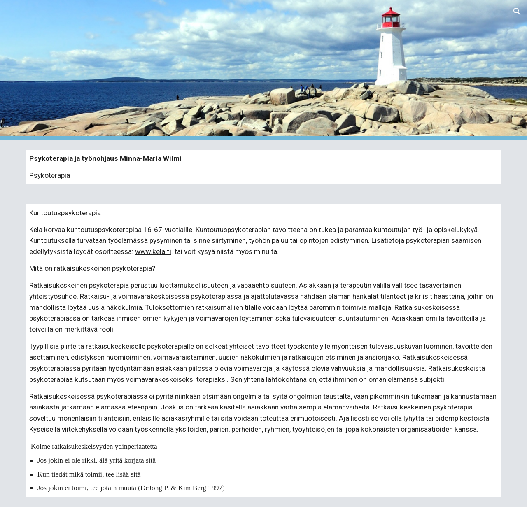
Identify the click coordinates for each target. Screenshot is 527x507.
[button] (517, 11)
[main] (263, 167)
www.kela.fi (153, 251)
